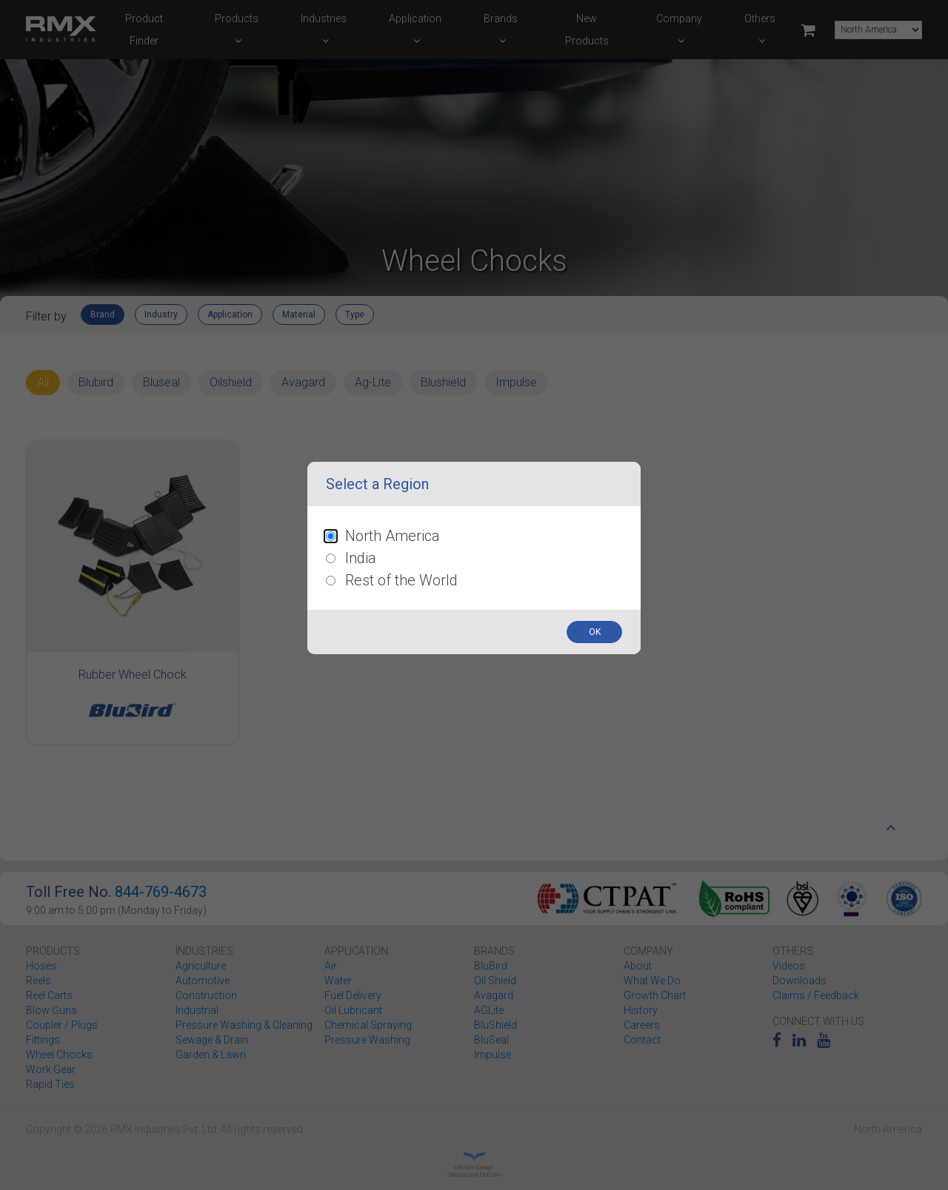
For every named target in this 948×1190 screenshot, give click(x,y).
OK (595, 632)
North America (392, 536)
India (360, 558)
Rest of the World (401, 580)
